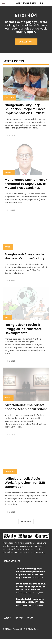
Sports (7, 317)
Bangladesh (9, 98)
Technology (10, 471)
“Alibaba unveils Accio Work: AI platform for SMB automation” (25, 482)
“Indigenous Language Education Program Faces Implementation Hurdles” (25, 109)
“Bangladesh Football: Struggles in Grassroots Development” (23, 329)
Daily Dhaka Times (23, 578)
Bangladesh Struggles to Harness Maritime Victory (25, 256)
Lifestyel (8, 398)
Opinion (8, 247)
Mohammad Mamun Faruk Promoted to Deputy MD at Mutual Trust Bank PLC (26, 184)
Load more (26, 521)
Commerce (9, 172)
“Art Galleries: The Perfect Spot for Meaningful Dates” (26, 407)
